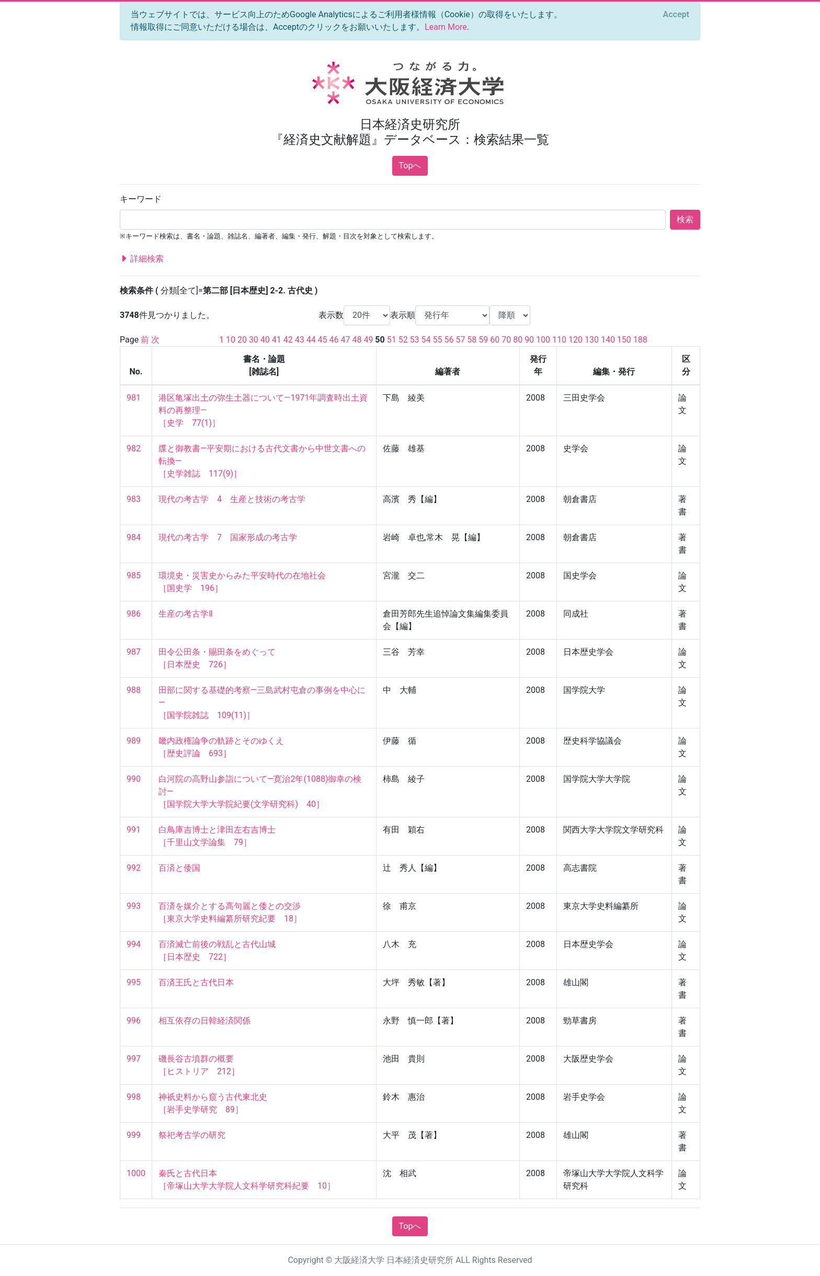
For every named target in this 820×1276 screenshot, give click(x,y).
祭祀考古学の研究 (191, 1135)
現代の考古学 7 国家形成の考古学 (227, 537)
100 (543, 340)
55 (437, 340)
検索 (685, 219)
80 (517, 340)
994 (134, 944)
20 (242, 340)
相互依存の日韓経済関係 (204, 1021)
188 (640, 340)
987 (134, 652)
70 (506, 340)
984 (134, 537)
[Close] (676, 14)
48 (356, 340)
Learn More (446, 27)
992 (134, 868)
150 (624, 340)
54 (426, 340)
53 (414, 340)
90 (529, 340)
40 (265, 340)
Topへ (410, 165)
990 (134, 779)
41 (276, 340)
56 (448, 340)
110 (559, 340)
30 (253, 340)
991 (134, 830)
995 (134, 982)
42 (288, 340)
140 (608, 340)
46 (334, 340)
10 (230, 340)
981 (134, 398)
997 (134, 1059)
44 (311, 340)
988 (134, 690)
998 (134, 1097)
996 (134, 1021)
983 (134, 499)
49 (368, 340)
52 (403, 340)
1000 (136, 1173)
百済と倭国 (179, 868)
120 (575, 340)
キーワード (141, 199)
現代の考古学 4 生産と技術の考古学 (231, 499)
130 (592, 340)
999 (134, 1135)
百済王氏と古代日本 (196, 982)
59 (483, 340)
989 (134, 741)
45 (322, 340)
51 (391, 340)
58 (471, 340)
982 (134, 448)
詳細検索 (142, 259)
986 (134, 614)
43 (299, 340)
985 (134, 575)
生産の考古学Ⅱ (185, 614)
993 (134, 906)
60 (494, 340)
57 (460, 340)
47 (345, 340)
